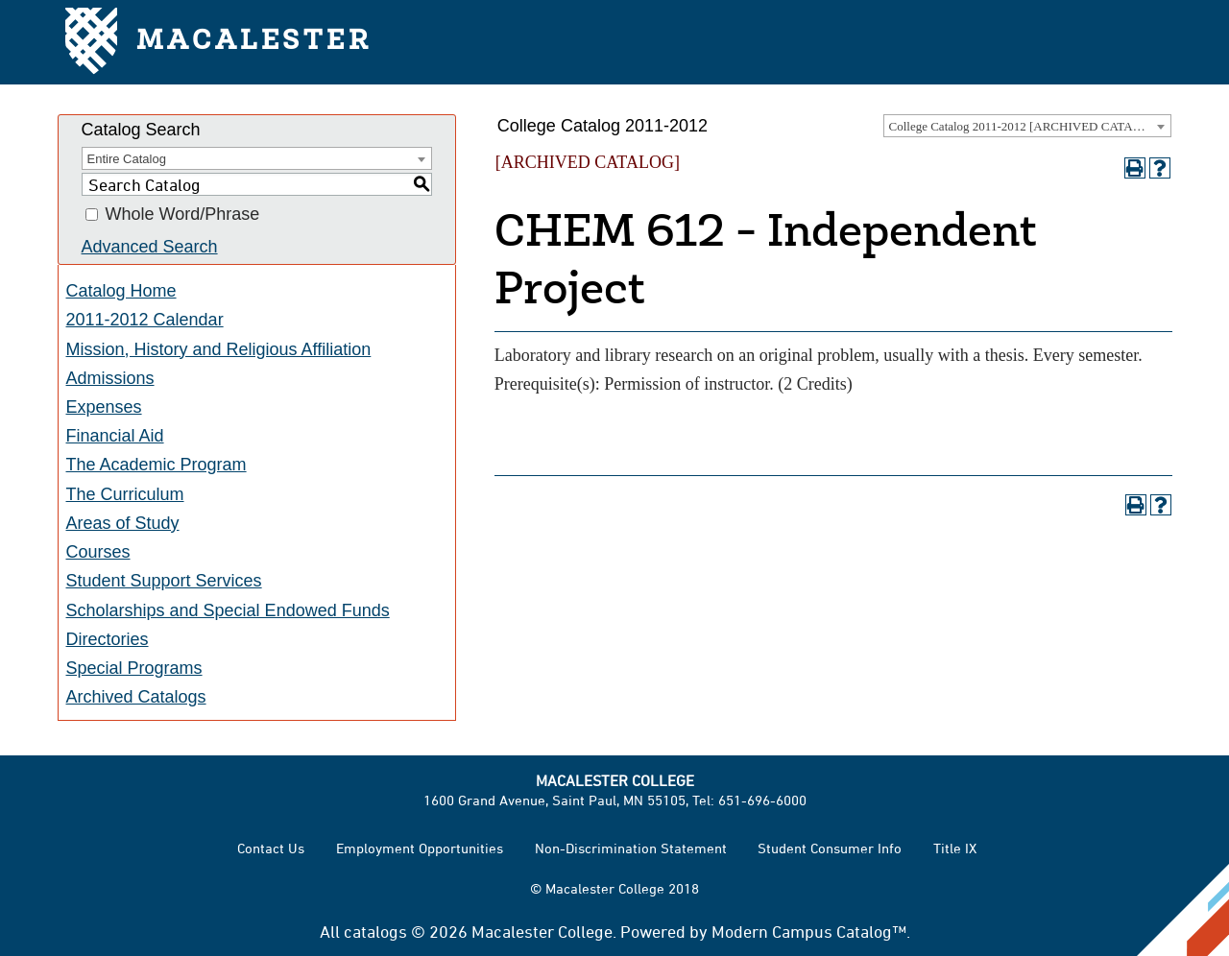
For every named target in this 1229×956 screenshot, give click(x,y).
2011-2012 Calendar (145, 319)
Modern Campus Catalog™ (808, 931)
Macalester (218, 43)
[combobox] (1027, 125)
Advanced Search (150, 246)
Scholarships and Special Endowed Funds (228, 610)
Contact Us (270, 848)
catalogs (375, 931)
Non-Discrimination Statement (631, 848)
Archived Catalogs (136, 696)
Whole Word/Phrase (183, 215)
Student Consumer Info (830, 848)
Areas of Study (123, 523)
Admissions (110, 378)
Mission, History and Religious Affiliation (219, 349)
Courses (98, 552)
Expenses (104, 407)
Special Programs (134, 668)
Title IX (954, 848)
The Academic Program (156, 464)
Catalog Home (121, 290)
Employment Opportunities (419, 848)
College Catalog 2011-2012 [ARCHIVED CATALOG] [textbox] (1026, 126)
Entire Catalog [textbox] (126, 159)
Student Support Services (164, 580)
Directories (107, 639)
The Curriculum (125, 494)
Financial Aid (115, 435)
